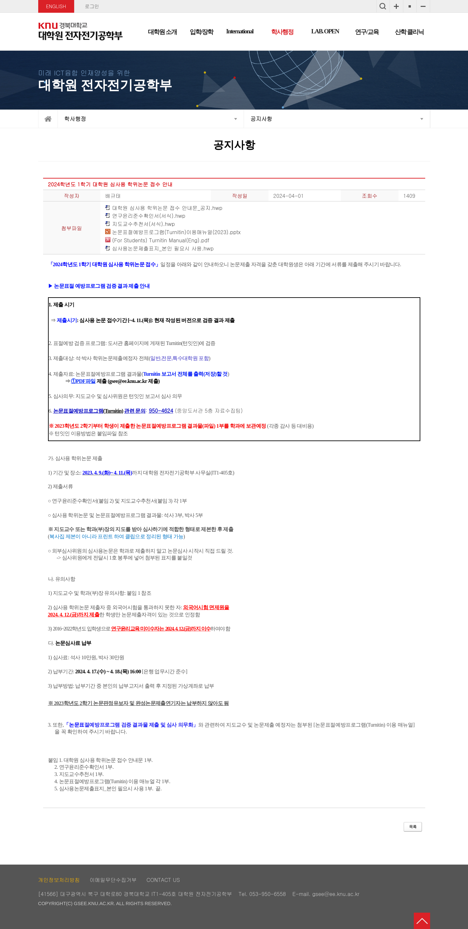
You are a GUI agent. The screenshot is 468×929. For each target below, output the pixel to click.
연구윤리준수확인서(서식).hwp (145, 216)
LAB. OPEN (325, 31)
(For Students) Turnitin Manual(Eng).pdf (157, 240)
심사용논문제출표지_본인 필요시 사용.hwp (159, 248)
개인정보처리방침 (59, 880)
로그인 (92, 6)
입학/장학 (201, 31)
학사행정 (282, 31)
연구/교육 (366, 31)
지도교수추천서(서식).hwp (140, 224)
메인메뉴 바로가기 (234, 0)
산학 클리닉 (409, 31)
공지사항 (261, 119)
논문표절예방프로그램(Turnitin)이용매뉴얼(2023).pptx (173, 232)
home (48, 119)
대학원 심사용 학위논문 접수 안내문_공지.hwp (163, 208)
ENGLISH (56, 6)
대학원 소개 (162, 31)
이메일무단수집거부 (113, 880)
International (239, 31)
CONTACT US (163, 880)
